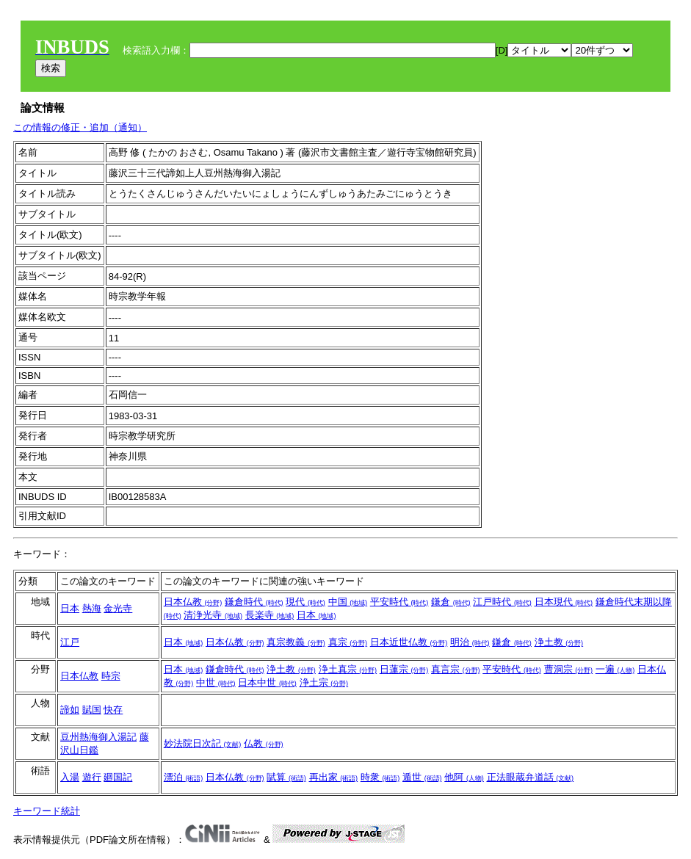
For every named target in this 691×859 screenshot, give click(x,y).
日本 (69, 608)
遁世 (422, 777)
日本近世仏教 (409, 642)
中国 (348, 601)
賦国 (91, 709)
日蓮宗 (404, 669)
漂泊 (183, 777)
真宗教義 (296, 642)
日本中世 (267, 682)
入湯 (69, 777)
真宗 (348, 642)
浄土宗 (324, 682)
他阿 (464, 777)
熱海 (91, 608)
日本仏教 (193, 601)
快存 (113, 709)
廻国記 (118, 777)
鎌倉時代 (254, 601)
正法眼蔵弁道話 (530, 777)
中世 (216, 682)
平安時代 (399, 601)
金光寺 (118, 608)
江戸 (69, 642)
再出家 (333, 777)
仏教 (263, 743)
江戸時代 (502, 601)
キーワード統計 (46, 810)
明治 (470, 642)
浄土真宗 (348, 669)
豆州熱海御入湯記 (98, 736)
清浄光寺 (213, 614)
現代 (305, 601)
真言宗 (455, 669)
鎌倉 (451, 601)
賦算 (286, 777)
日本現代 (564, 601)
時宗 (110, 675)
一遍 (615, 669)
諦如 (69, 709)
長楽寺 (269, 614)
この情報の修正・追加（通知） (80, 127)
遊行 (91, 777)
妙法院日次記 (203, 743)
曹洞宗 (568, 669)
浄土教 (559, 642)
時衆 (380, 777)
